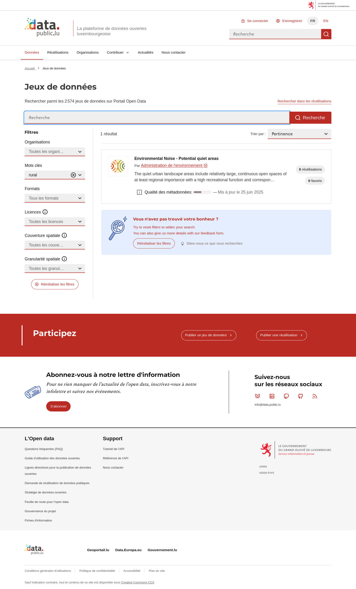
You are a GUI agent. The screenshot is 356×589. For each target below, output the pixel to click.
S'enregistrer (292, 21)
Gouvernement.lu (162, 550)
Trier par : (258, 134)
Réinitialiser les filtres (58, 284)
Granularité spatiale (46, 259)
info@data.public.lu (268, 404)
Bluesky (259, 396)
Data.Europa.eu (128, 550)
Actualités (146, 52)
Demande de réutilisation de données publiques (57, 483)
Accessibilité (132, 571)
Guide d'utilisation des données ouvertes (52, 458)
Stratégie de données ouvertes (45, 492)
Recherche (326, 34)
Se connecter (257, 21)
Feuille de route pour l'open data (47, 502)
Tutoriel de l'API (113, 449)
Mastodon (287, 396)
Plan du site (157, 571)
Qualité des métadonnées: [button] (139, 192)
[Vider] (73, 175)
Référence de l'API (115, 458)
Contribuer (115, 52)
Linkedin (273, 396)
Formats (32, 188)
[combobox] (275, 34)
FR (312, 21)
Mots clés (33, 165)
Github (301, 396)
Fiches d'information (38, 520)
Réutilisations (58, 52)
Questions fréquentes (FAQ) (44, 449)
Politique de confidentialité (97, 571)
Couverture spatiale (46, 235)
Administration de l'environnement (174, 165)
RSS (316, 396)
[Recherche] (157, 118)
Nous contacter (174, 52)
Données (32, 52)
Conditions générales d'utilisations (48, 571)
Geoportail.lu (98, 550)
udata (263, 466)
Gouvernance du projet (40, 511)
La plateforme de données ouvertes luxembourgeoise (111, 31)
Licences (36, 212)
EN (325, 21)
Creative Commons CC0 (137, 582)
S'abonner (58, 406)
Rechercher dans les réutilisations (304, 101)
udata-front (266, 472)
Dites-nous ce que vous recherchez (215, 243)
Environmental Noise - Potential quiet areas (176, 158)
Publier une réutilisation (278, 335)
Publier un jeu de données (206, 335)
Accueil (30, 68)
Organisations (88, 52)
